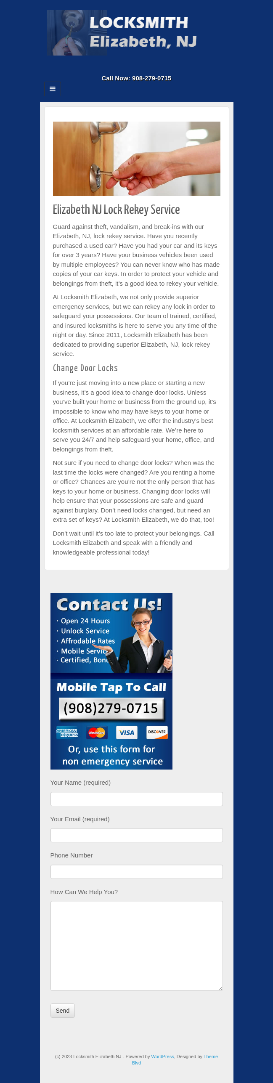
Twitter (142, 66)
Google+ (131, 66)
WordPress (162, 1056)
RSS (153, 66)
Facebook (119, 66)
